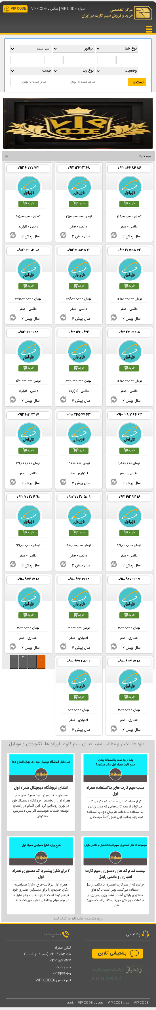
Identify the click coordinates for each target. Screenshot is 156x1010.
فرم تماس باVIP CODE (53, 980)
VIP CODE (18, 8)
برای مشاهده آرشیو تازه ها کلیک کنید (78, 918)
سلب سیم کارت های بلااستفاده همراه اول (115, 791)
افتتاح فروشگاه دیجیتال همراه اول (41, 788)
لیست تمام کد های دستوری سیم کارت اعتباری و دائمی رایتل (115, 874)
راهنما (70, 1002)
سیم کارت (145, 156)
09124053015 (60, 954)
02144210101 (62, 974)
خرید (129, 203)
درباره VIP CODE (73, 9)
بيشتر (11, 671)
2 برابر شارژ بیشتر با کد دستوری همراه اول (41, 874)
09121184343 (60, 961)
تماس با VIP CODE (44, 9)
